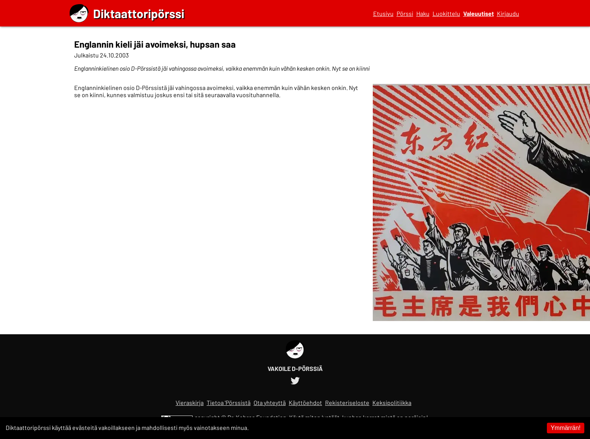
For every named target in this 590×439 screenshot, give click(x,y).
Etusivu (383, 13)
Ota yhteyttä (270, 402)
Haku (423, 13)
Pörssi (405, 13)
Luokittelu (446, 13)
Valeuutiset (478, 13)
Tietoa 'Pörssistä (229, 402)
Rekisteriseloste (347, 402)
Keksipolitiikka (391, 402)
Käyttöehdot (305, 402)
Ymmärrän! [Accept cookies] (566, 428)
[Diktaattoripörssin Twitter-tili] (295, 379)
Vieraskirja (190, 402)
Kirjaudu (508, 13)
